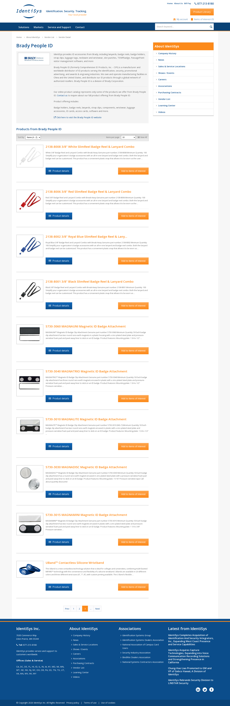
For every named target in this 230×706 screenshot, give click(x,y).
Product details (61, 171)
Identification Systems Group (136, 635)
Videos (161, 112)
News (161, 59)
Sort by (21, 137)
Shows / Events (166, 72)
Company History (167, 53)
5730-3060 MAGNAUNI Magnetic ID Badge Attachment (86, 326)
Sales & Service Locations (171, 66)
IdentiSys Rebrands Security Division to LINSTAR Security (190, 681)
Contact (80, 27)
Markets (38, 27)
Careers (162, 79)
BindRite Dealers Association (136, 657)
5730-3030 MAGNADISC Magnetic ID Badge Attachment (86, 467)
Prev (67, 608)
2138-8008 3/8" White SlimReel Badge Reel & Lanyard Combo (90, 147)
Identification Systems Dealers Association (143, 639)
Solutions (23, 27)
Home (170, 3)
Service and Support (59, 27)
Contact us (62, 95)
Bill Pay (187, 3)
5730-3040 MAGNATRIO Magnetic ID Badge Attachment (86, 371)
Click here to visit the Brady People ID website (78, 117)
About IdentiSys (33, 37)
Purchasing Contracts (169, 92)
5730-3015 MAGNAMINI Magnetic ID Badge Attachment (86, 515)
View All (143, 137)
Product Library (202, 11)
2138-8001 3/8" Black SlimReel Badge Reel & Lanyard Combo (89, 281)
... (90, 608)
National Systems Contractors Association (143, 661)
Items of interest (202, 19)
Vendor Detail (65, 37)
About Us (178, 3)
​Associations (130, 628)
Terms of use (90, 702)
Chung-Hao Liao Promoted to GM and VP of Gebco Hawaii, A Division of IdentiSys (190, 671)
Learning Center (166, 105)
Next (97, 608)
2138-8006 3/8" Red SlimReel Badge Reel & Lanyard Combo (88, 191)
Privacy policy (72, 702)
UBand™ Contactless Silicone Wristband (75, 563)
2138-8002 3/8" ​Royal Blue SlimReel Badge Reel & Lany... (86, 236)
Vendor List (49, 37)
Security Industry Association (136, 652)
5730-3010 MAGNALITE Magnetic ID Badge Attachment (86, 419)
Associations (165, 85)
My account (182, 19)
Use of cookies (108, 702)
